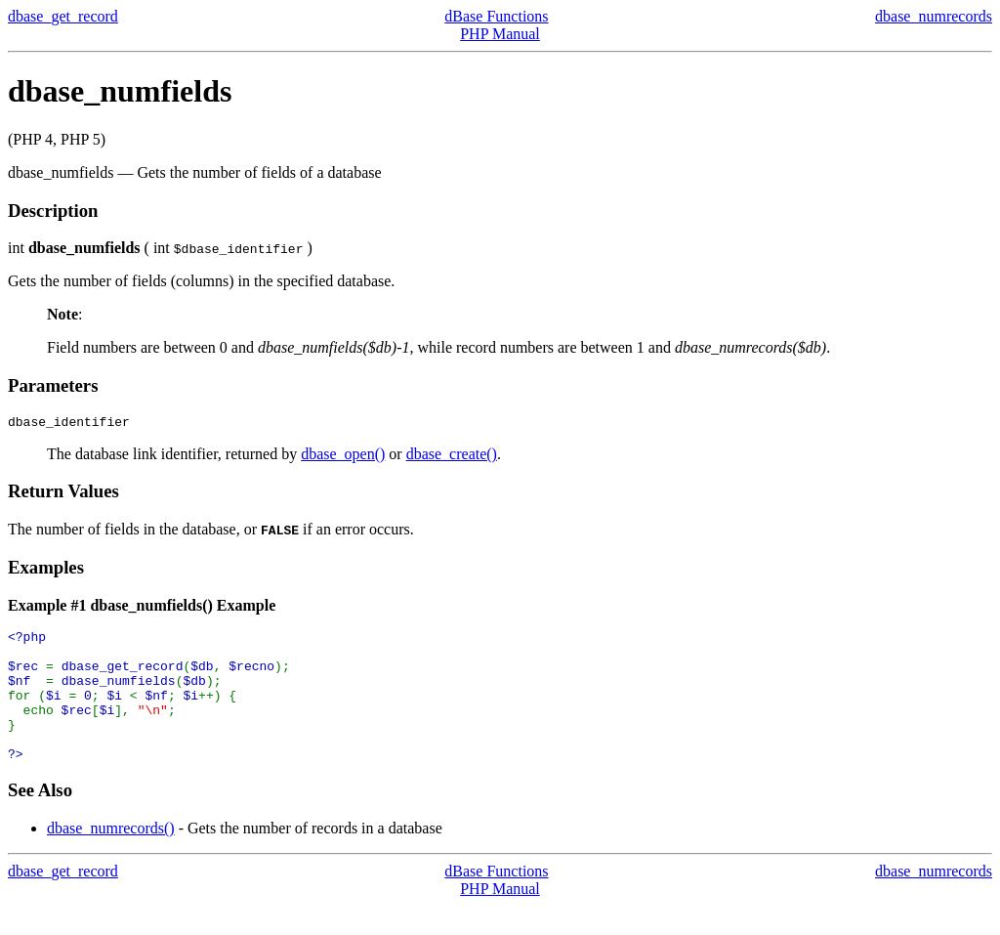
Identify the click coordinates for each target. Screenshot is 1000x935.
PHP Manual (500, 33)
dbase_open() (343, 456)
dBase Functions (496, 16)
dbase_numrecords (933, 16)
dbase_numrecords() (111, 857)
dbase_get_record (63, 16)
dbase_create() (451, 456)
